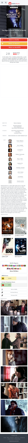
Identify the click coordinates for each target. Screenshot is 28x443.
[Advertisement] (14, 110)
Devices (12, 437)
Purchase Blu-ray (14, 292)
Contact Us (22, 437)
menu (2, 2)
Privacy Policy (17, 439)
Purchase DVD (14, 295)
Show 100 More (14, 271)
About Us (17, 437)
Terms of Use (11, 439)
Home (5, 437)
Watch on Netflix (14, 40)
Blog (8, 437)
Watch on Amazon (14, 43)
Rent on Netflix (14, 289)
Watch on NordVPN (14, 47)
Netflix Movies (12, 441)
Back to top (14, 435)
